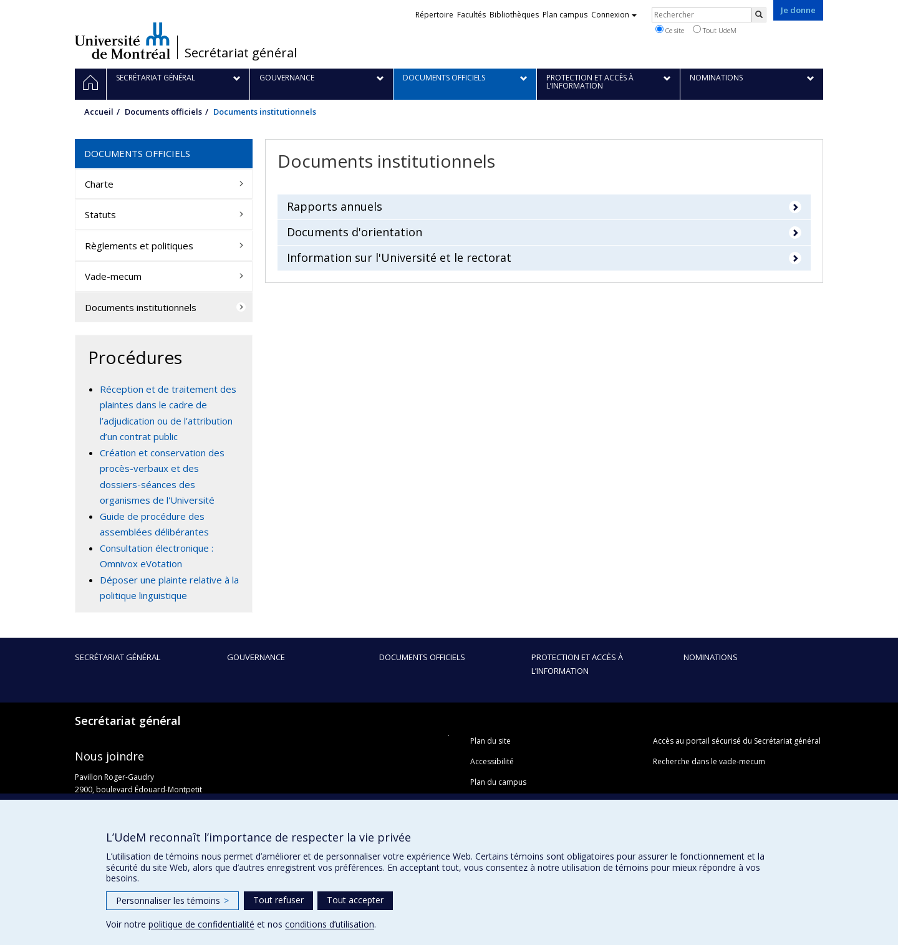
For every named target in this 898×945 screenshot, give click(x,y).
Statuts (100, 214)
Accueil (98, 111)
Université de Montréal (122, 40)
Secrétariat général (241, 53)
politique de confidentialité (201, 924)
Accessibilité (492, 761)
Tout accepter (355, 900)
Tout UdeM (714, 30)
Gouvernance (256, 657)
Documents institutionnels (140, 307)
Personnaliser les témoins (172, 900)
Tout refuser (278, 900)
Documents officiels (163, 111)
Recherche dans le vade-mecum (709, 761)
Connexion (614, 14)
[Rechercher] (758, 14)
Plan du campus (498, 782)
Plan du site (490, 741)
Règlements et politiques (139, 245)
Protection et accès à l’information (577, 663)
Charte (99, 184)
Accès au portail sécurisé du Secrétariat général (737, 741)
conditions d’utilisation (329, 924)
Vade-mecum (113, 276)
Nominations (710, 657)
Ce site (669, 30)
